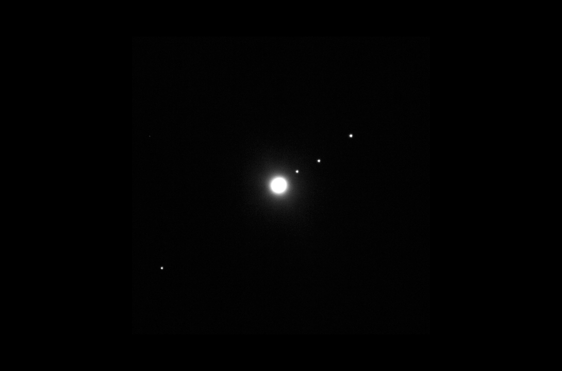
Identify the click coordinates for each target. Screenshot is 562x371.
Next (281, 185)
